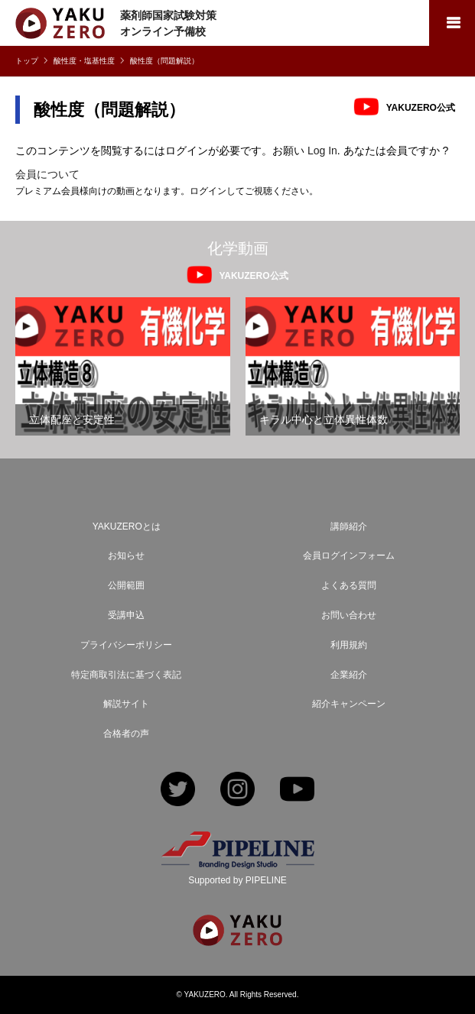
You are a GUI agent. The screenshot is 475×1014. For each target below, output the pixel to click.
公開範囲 (126, 585)
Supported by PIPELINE (237, 880)
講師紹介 (348, 526)
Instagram (237, 790)
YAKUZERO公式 (420, 107)
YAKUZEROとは (127, 526)
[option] (122, 366)
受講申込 (126, 615)
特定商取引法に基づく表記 (126, 674)
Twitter (178, 790)
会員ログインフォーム (349, 555)
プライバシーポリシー (126, 645)
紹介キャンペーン (349, 703)
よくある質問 (348, 585)
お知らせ (126, 555)
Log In (322, 150)
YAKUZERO (205, 994)
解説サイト (126, 703)
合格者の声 (126, 733)
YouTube (297, 790)
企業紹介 (348, 674)
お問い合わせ (348, 615)
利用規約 (348, 645)
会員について (47, 174)
